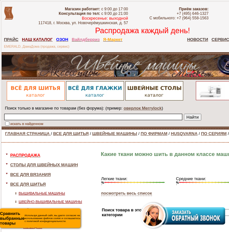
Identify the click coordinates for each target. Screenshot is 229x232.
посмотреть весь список (126, 193)
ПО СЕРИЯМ (213, 133)
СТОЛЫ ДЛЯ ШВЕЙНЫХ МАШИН (44, 164)
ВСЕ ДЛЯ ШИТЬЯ (71, 133)
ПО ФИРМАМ (154, 133)
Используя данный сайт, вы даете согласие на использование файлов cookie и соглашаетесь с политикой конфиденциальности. (40, 218)
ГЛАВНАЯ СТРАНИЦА (28, 133)
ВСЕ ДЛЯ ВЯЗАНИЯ (30, 174)
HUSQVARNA (184, 133)
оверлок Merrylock (143, 108)
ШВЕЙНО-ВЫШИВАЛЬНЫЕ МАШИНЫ (50, 202)
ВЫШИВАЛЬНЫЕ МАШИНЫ (42, 193)
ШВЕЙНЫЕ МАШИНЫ (114, 133)
